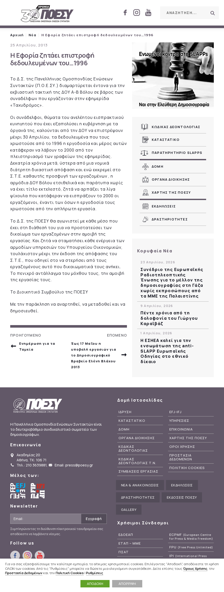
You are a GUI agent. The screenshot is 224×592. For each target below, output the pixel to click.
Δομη (157, 166)
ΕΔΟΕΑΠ (126, 535)
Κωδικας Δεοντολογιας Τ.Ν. (137, 461)
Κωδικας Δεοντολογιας (176, 127)
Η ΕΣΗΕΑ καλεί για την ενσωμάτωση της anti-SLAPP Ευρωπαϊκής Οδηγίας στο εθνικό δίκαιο (167, 351)
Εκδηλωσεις (164, 206)
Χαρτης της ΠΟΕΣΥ (171, 192)
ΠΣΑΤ (124, 552)
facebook (125, 12)
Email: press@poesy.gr (74, 465)
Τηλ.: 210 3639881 (31, 465)
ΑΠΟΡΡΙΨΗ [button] (127, 583)
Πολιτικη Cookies (187, 468)
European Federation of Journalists (18, 490)
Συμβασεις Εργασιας (138, 471)
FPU (191, 547)
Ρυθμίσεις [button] (94, 573)
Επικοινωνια (181, 429)
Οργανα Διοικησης (171, 179)
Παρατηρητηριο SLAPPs (177, 152)
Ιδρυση (125, 412)
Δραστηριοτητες (170, 219)
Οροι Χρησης (182, 447)
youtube (148, 12)
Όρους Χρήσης (195, 568)
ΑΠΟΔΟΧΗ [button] (95, 583)
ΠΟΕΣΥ (47, 14)
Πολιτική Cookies (70, 573)
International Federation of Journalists (38, 490)
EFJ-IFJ (175, 412)
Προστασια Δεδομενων (180, 457)
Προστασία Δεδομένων (23, 573)
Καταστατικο (166, 139)
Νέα (32, 35)
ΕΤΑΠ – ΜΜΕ (130, 543)
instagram (136, 12)
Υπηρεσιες (179, 421)
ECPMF (191, 536)
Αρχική (16, 35)
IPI (188, 558)
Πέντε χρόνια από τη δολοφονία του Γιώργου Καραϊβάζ (169, 318)
